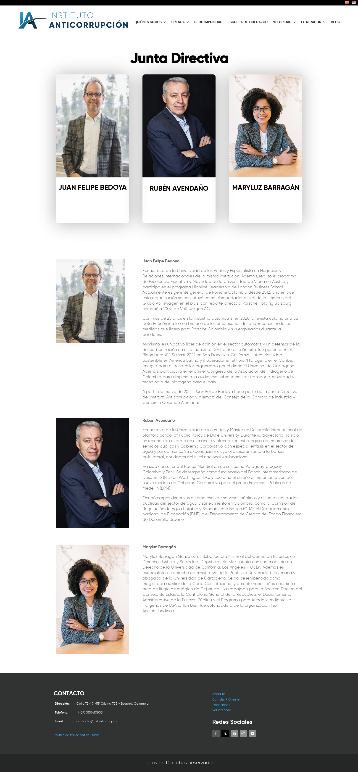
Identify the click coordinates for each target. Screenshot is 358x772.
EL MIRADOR (311, 22)
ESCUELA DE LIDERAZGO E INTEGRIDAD (259, 22)
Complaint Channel (226, 699)
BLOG (335, 22)
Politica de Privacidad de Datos (77, 735)
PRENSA (177, 22)
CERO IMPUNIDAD (208, 22)
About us (219, 694)
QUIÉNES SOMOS (148, 22)
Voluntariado (221, 710)
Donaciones (221, 705)
